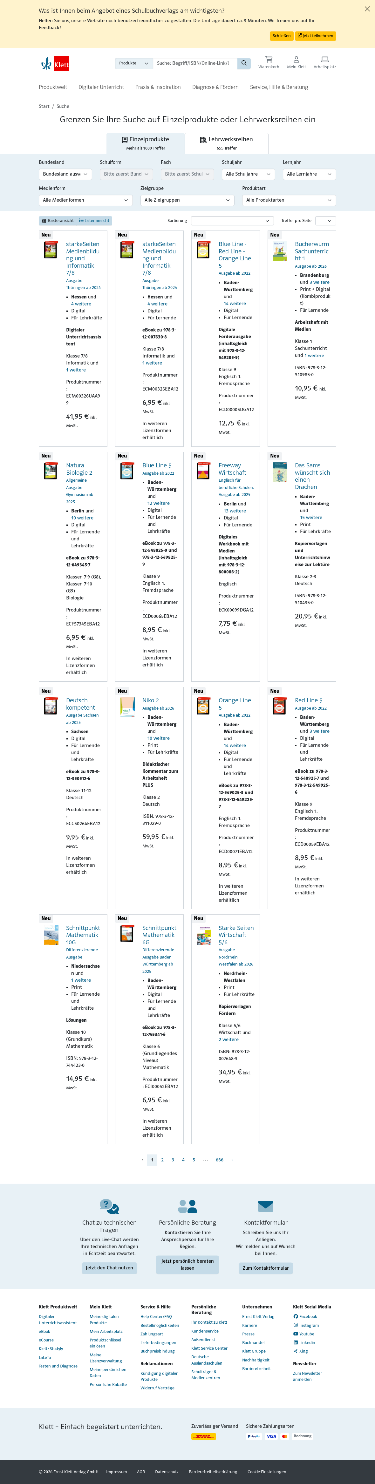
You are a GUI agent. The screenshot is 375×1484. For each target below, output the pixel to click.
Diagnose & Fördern (215, 87)
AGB (141, 1472)
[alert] (187, 24)
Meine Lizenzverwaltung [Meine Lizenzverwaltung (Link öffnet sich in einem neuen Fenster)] (106, 1358)
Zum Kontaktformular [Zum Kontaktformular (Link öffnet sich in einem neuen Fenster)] (266, 1268)
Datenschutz (167, 1472)
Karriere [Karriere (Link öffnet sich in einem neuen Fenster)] (249, 1325)
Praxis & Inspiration (158, 87)
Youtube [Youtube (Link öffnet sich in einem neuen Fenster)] (304, 1334)
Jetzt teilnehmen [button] (315, 35)
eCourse (46, 1340)
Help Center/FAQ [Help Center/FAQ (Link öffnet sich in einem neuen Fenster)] (156, 1316)
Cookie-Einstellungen (267, 1472)
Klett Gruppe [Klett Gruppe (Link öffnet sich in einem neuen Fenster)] (254, 1351)
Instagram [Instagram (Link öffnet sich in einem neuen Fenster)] (306, 1325)
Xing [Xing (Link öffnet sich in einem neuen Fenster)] (300, 1351)
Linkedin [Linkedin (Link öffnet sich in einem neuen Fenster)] (304, 1342)
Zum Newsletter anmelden (307, 1376)
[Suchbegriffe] (195, 63)
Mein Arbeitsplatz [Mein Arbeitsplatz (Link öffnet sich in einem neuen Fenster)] (106, 1331)
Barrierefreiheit (256, 1369)
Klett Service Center (209, 1348)
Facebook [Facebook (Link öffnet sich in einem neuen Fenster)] (305, 1316)
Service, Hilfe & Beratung (279, 87)
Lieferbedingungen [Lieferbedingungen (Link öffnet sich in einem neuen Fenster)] (158, 1342)
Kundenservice (205, 1331)
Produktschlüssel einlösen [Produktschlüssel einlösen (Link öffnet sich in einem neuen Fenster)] (105, 1343)
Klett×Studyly (51, 1349)
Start (44, 106)
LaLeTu (45, 1357)
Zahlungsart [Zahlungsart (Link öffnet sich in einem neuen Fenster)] (151, 1334)
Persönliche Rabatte (108, 1384)
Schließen (282, 36)
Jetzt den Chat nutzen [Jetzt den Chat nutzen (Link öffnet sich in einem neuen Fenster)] (109, 1268)
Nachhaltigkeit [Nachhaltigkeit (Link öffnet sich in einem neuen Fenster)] (255, 1360)
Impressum (116, 1472)
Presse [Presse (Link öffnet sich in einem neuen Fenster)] (248, 1334)
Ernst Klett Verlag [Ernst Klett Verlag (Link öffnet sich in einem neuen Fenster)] (258, 1316)
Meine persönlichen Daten (108, 1372)
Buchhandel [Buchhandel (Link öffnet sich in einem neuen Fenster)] (253, 1342)
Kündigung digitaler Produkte (159, 1376)
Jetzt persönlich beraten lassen (187, 1265)
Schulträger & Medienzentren (205, 1375)
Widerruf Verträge (157, 1388)
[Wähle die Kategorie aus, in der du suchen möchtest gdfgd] (134, 63)
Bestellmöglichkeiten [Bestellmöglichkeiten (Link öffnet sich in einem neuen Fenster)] (159, 1325)
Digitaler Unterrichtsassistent (58, 1319)
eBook (44, 1331)
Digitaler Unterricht (101, 87)
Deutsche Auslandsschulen (206, 1360)
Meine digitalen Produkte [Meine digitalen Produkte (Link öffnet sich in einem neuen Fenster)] (104, 1319)
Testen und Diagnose (58, 1366)
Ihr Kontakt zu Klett (209, 1322)
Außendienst (203, 1340)
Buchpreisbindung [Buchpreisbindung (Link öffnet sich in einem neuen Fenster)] (157, 1351)
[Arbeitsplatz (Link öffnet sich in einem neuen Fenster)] (325, 63)
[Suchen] (244, 63)
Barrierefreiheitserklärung (213, 1472)
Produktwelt (53, 87)
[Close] (367, 9)
